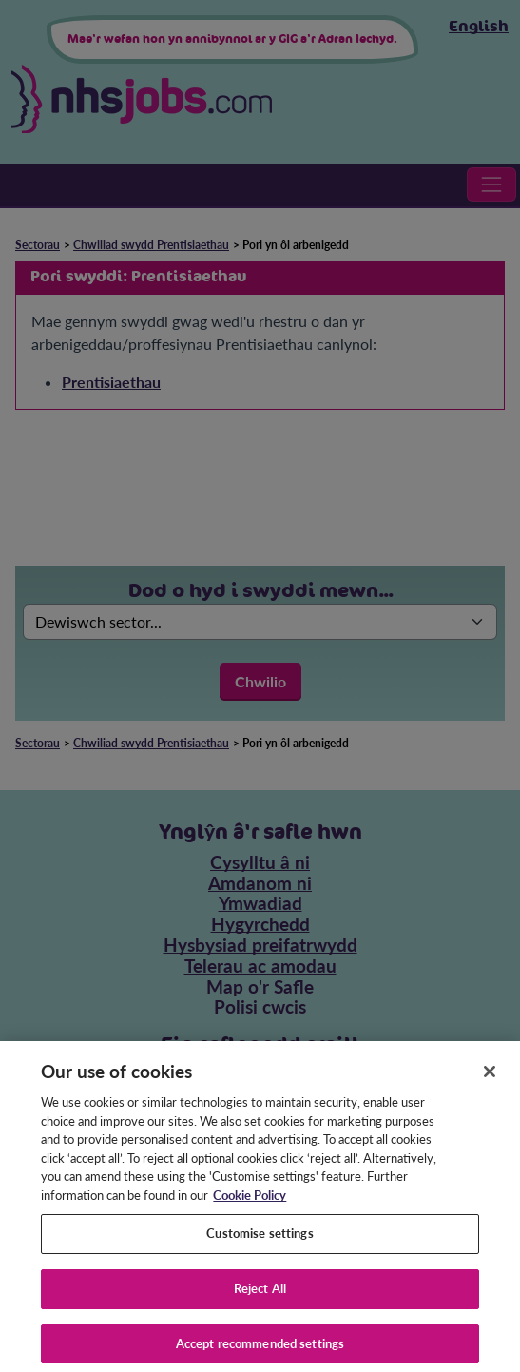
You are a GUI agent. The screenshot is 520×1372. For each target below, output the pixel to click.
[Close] (489, 1080)
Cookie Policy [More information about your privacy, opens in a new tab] (249, 1202)
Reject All (260, 1296)
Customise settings (259, 1241)
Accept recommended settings (260, 1351)
